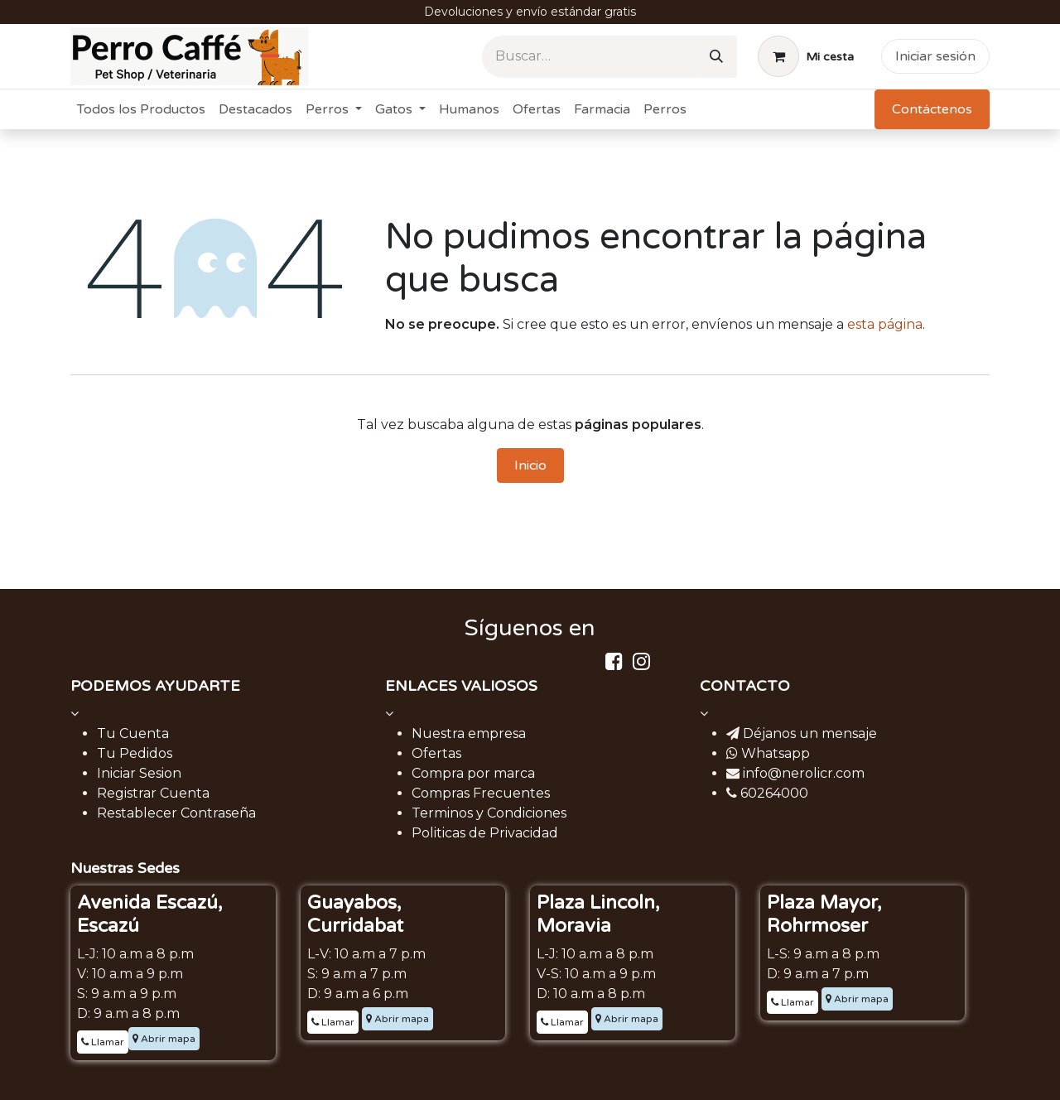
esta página (885, 324)
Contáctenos (932, 109)
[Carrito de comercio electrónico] (805, 56)
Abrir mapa (163, 1039)
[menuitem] (141, 109)
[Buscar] (716, 57)
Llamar (102, 1042)
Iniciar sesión (935, 56)
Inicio (530, 465)
